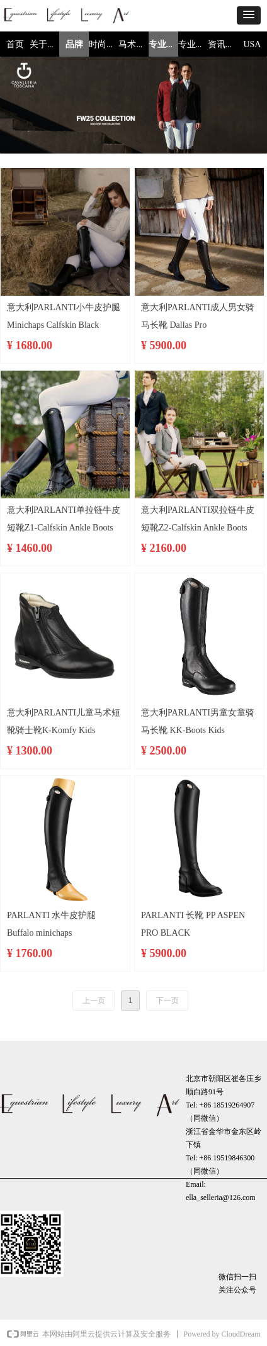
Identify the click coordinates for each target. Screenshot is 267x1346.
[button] (249, 15)
